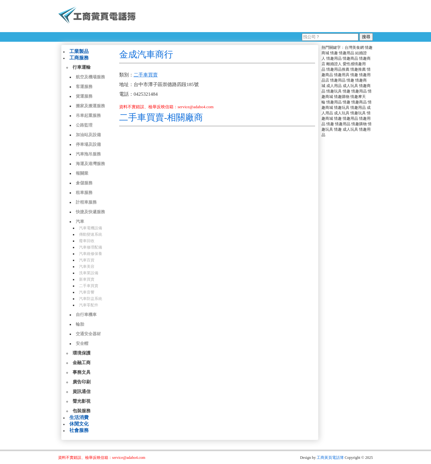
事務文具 (82, 372)
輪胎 (80, 324)
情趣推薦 (358, 69)
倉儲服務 (84, 182)
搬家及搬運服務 (90, 105)
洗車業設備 (88, 273)
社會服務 (79, 430)
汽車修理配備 (90, 247)
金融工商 (82, 362)
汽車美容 (86, 266)
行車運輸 (82, 67)
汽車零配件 (88, 305)
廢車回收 (86, 241)
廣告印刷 (82, 382)
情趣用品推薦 (337, 69)
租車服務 (84, 192)
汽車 (80, 221)
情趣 (334, 53)
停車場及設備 (88, 144)
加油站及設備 (88, 134)
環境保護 (82, 353)
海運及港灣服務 (90, 163)
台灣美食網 (354, 47)
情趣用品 (346, 53)
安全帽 (82, 343)
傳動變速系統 (90, 234)
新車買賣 (86, 279)
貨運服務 (84, 96)
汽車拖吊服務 (88, 154)
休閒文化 (79, 423)
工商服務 (79, 57)
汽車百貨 (86, 260)
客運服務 (84, 86)
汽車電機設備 (90, 228)
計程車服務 (86, 202)
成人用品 (334, 85)
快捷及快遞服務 (90, 211)
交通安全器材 (88, 333)
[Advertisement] (257, 16)
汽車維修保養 (90, 253)
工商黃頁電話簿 (330, 457)
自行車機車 (86, 314)
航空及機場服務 (90, 76)
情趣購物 (341, 96)
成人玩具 (350, 85)
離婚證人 (334, 64)
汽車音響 (86, 292)
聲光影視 (82, 401)
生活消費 (79, 417)
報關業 (82, 173)
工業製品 (79, 51)
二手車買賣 (88, 286)
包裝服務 (82, 410)
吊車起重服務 (88, 115)
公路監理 (84, 125)
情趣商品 (350, 58)
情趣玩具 (334, 91)
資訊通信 (82, 391)
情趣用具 (341, 75)
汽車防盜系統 (90, 298)
